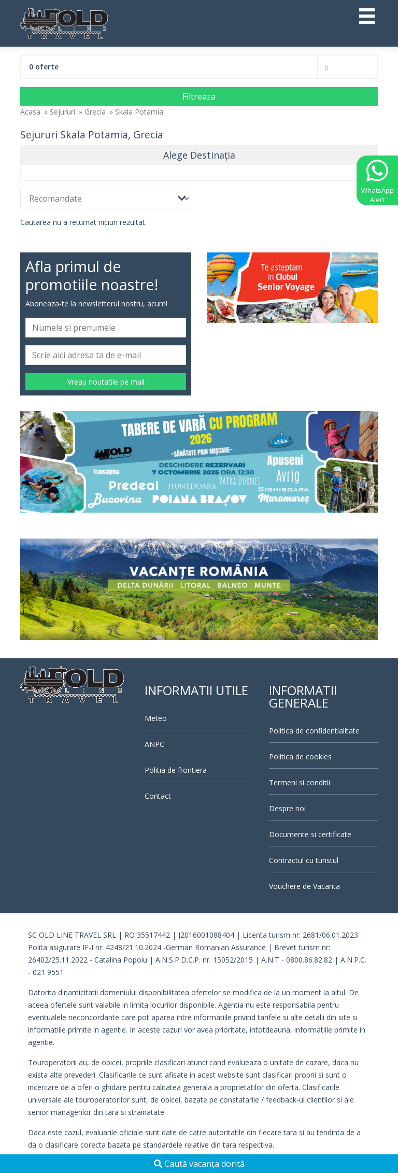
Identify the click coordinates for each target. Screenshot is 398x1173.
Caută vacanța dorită (199, 1163)
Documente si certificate (310, 834)
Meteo (156, 718)
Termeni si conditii (299, 782)
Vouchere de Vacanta (304, 886)
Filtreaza (199, 96)
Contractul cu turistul (303, 860)
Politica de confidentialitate (314, 731)
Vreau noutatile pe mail (106, 382)
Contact (158, 796)
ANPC (154, 744)
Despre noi (287, 808)
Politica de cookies (300, 756)
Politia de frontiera (176, 770)
